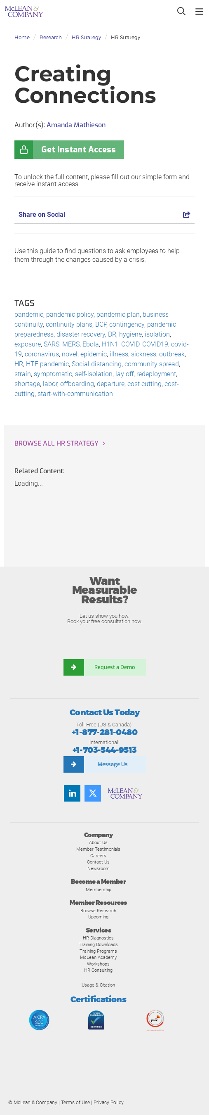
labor (50, 384)
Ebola (90, 344)
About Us (98, 842)
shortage (27, 384)
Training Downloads (98, 944)
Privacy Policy (109, 1103)
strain (22, 374)
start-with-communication (75, 394)
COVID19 (155, 344)
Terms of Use (75, 1103)
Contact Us (98, 862)
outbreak (172, 354)
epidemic (93, 354)
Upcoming (98, 917)
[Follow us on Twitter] (93, 793)
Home (22, 37)
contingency (126, 324)
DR (112, 334)
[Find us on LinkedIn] (72, 793)
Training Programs (98, 951)
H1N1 (110, 344)
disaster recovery (80, 334)
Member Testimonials (98, 849)
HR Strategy (86, 37)
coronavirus (42, 354)
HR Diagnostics (98, 938)
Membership (98, 889)
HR (18, 364)
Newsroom (98, 868)
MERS (71, 344)
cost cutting (144, 384)
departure (110, 384)
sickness (143, 354)
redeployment (156, 374)
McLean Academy (98, 957)
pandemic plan (118, 314)
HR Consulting (98, 970)
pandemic (28, 314)
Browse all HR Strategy (56, 443)
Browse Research (98, 910)
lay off (124, 374)
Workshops (98, 964)
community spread (151, 364)
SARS (51, 344)
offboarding (77, 384)
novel (69, 354)
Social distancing (97, 364)
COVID (130, 344)
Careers (98, 856)
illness (119, 354)
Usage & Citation (98, 985)
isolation (157, 334)
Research (51, 37)
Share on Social (104, 214)
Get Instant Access (78, 149)
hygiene (130, 334)
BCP (100, 324)
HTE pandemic (47, 364)
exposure (27, 344)
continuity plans (69, 324)
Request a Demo (115, 667)
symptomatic (53, 374)
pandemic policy (70, 314)
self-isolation (94, 374)
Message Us (113, 764)
